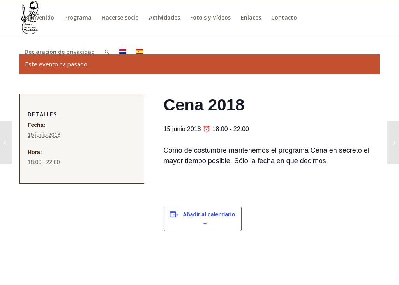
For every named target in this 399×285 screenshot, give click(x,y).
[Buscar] (107, 52)
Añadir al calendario (209, 214)
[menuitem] (39, 17)
